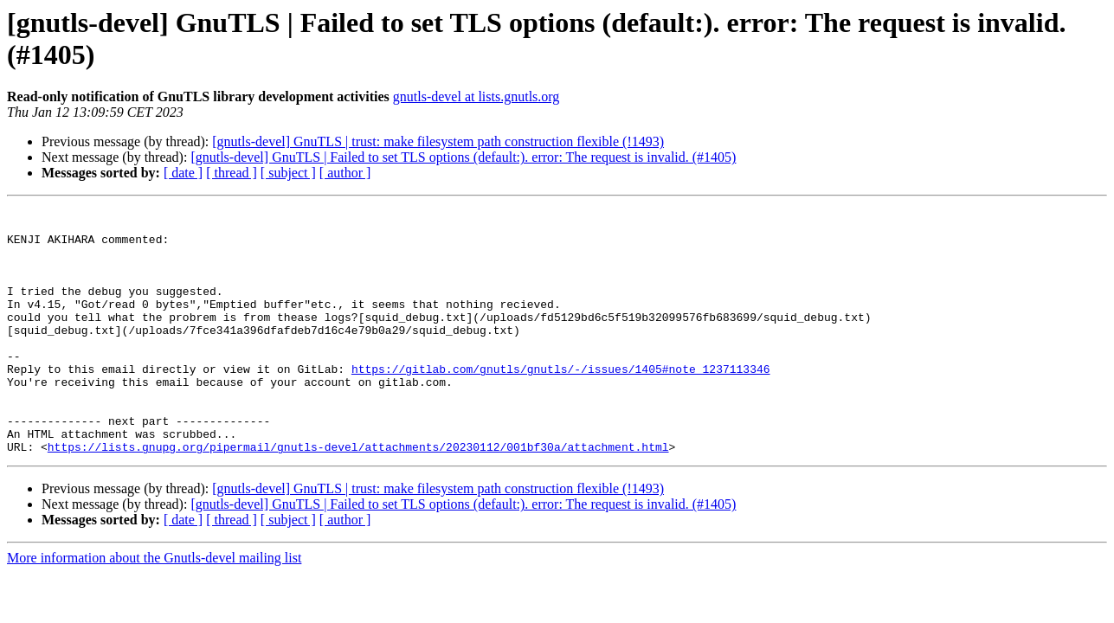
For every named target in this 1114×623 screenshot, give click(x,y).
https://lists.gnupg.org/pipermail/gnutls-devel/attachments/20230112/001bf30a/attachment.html (358, 496)
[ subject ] (288, 172)
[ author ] (345, 172)
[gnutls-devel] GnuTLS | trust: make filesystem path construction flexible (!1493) (438, 141)
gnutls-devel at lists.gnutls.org (476, 96)
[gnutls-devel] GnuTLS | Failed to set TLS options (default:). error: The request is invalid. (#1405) (463, 157)
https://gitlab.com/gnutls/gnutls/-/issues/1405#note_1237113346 (560, 402)
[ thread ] (231, 172)
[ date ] (183, 172)
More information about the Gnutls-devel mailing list (154, 607)
